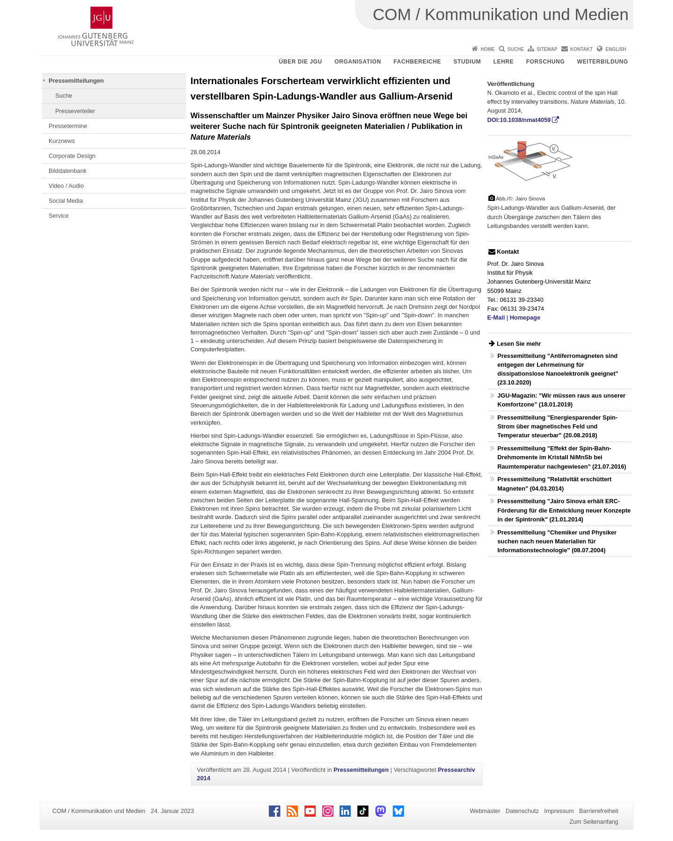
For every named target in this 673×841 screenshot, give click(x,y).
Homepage (525, 317)
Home (487, 49)
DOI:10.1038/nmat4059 (519, 119)
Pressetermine (68, 125)
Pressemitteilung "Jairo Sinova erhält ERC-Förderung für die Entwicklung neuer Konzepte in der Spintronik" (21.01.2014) (563, 510)
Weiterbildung (602, 61)
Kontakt (581, 49)
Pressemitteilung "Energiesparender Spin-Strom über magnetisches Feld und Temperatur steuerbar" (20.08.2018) (557, 426)
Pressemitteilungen (76, 80)
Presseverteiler (75, 110)
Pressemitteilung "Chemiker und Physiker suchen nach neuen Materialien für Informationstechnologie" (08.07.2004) (556, 541)
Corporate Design (72, 155)
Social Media (66, 200)
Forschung (545, 61)
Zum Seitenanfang (593, 821)
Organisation (358, 61)
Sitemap (547, 49)
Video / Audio (66, 185)
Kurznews (62, 140)
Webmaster (485, 810)
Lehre (504, 61)
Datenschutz (522, 810)
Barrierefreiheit (598, 810)
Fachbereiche (417, 61)
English (616, 49)
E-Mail (496, 317)
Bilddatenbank (67, 170)
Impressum (558, 810)
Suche (516, 49)
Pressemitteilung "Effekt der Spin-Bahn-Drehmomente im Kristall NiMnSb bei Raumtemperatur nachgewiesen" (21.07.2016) (561, 457)
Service (59, 215)
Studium (467, 61)
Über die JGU (300, 61)
